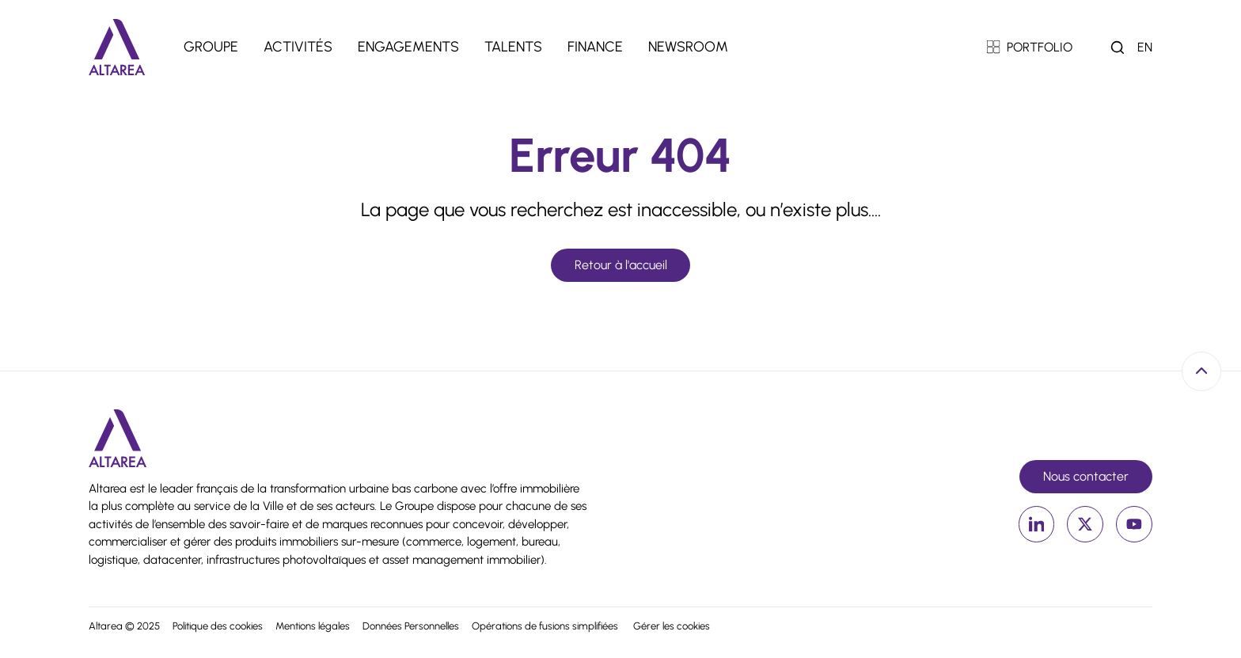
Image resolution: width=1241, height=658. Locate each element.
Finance (595, 46)
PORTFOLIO (1030, 47)
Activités (298, 46)
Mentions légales (312, 626)
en (1144, 47)
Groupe (211, 46)
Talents (513, 46)
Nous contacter (1086, 476)
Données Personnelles (410, 626)
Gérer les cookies (671, 626)
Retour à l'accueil (621, 264)
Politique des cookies (218, 626)
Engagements (408, 46)
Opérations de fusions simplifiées (546, 626)
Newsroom (688, 46)
